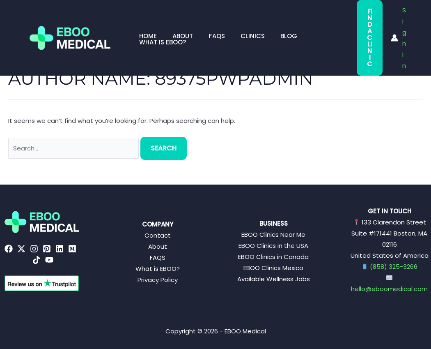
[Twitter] (21, 249)
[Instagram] (34, 249)
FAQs (208, 22)
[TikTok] (36, 260)
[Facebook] (9, 249)
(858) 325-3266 (393, 266)
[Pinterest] (47, 249)
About (177, 22)
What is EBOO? (317, 22)
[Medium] (72, 249)
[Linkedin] (59, 249)
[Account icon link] (397, 22)
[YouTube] (49, 260)
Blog (273, 22)
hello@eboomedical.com (389, 288)
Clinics (241, 22)
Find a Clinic (362, 22)
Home (146, 22)
